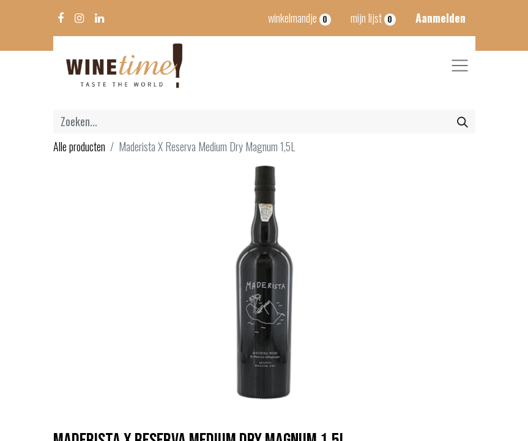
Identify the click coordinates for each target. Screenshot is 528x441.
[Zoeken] (462, 122)
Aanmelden (440, 18)
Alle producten (79, 146)
